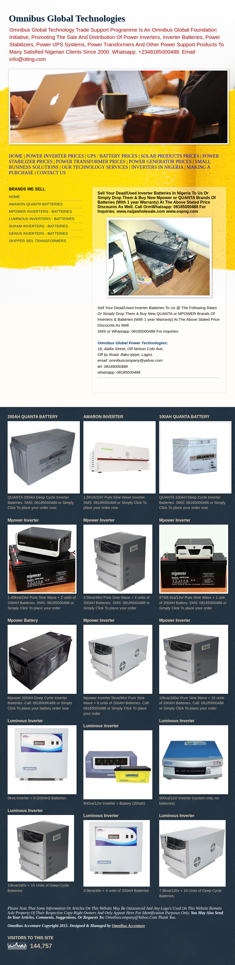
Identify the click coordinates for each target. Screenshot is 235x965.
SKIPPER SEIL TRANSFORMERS (37, 241)
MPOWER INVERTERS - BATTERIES (40, 211)
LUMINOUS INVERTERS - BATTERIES (42, 219)
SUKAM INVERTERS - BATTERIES (38, 226)
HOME (14, 197)
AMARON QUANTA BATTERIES (36, 204)
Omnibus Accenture (128, 926)
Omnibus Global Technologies (67, 18)
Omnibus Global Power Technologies (132, 343)
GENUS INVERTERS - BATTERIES (38, 233)
